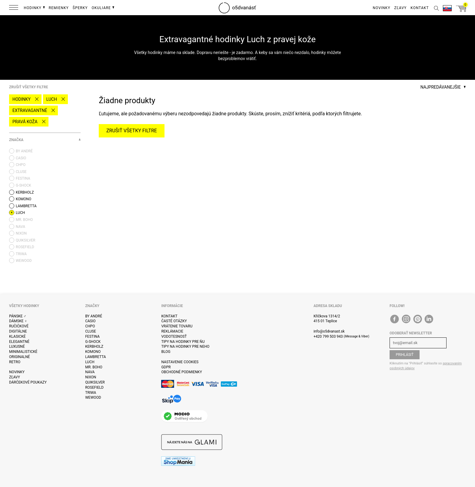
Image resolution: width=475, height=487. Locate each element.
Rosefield (94, 387)
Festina (92, 336)
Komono (93, 352)
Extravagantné (29, 110)
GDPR (166, 367)
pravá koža (25, 121)
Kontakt (169, 316)
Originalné (19, 357)
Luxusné (17, 346)
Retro (14, 362)
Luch (51, 99)
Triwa (90, 393)
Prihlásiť (405, 355)
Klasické (17, 336)
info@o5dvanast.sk (329, 331)
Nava (90, 372)
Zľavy (14, 377)
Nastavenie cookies (179, 362)
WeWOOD (93, 397)
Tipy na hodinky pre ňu (182, 342)
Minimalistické (23, 352)
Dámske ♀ (18, 321)
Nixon (90, 377)
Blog (165, 352)
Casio (90, 321)
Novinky (17, 372)
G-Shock (93, 342)
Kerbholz (94, 346)
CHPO (90, 326)
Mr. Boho (93, 367)
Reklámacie (172, 331)
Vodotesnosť (174, 336)
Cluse (90, 331)
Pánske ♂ (17, 316)
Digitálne (18, 331)
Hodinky (21, 99)
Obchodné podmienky (181, 372)
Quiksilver (95, 382)
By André (93, 316)
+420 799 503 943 (328, 336)
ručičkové (18, 326)
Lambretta (95, 357)
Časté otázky (174, 321)
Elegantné (19, 342)
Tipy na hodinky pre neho (185, 346)
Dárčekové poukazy (28, 382)
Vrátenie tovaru (176, 326)
